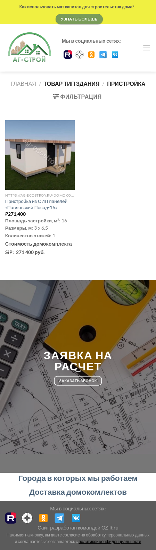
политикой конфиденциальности (110, 541)
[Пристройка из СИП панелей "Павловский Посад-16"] (40, 155)
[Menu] (146, 47)
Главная (23, 83)
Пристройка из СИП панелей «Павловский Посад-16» (36, 204)
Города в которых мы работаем (78, 478)
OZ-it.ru (109, 528)
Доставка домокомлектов (78, 491)
